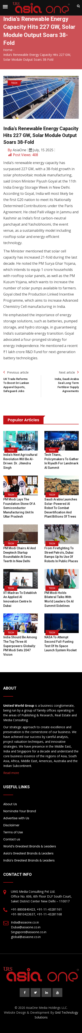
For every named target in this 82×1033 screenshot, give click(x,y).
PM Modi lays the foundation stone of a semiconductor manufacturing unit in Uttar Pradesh (19, 508)
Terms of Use (13, 832)
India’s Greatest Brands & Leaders (29, 860)
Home (7, 50)
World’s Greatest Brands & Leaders (29, 846)
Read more (11, 773)
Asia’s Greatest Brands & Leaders (28, 853)
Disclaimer (11, 825)
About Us (10, 804)
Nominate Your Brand (19, 811)
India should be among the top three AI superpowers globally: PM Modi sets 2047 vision (20, 645)
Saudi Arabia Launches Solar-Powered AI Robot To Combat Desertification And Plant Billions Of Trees (60, 508)
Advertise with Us (16, 818)
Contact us (11, 839)
